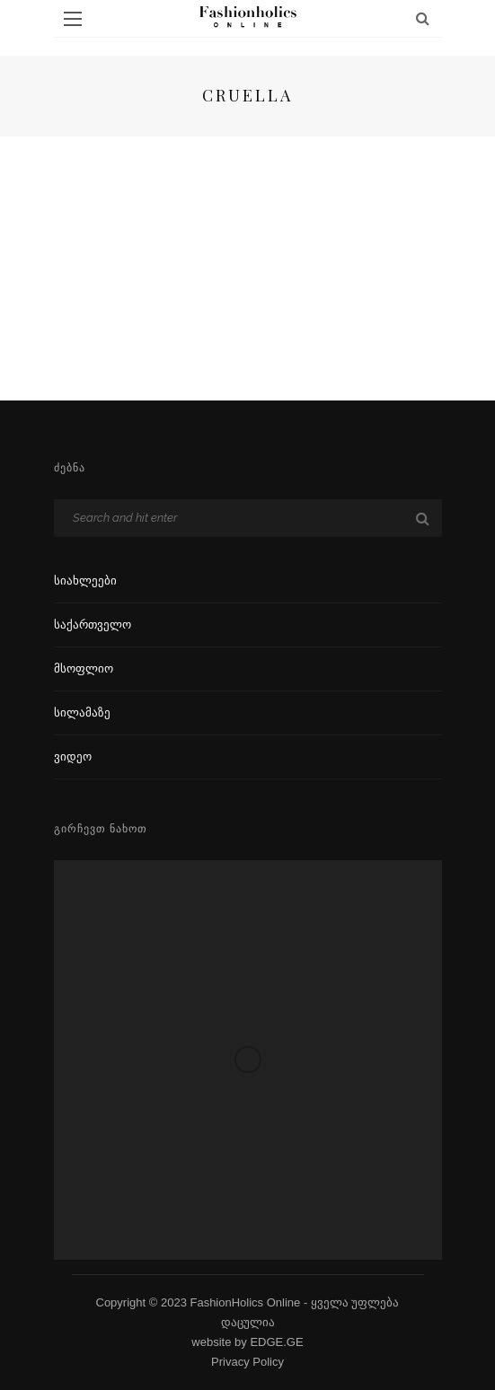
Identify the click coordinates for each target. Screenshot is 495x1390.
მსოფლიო (83, 668)
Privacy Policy (247, 1361)
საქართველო (92, 624)
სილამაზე (82, 712)
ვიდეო (73, 756)
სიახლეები (85, 580)
